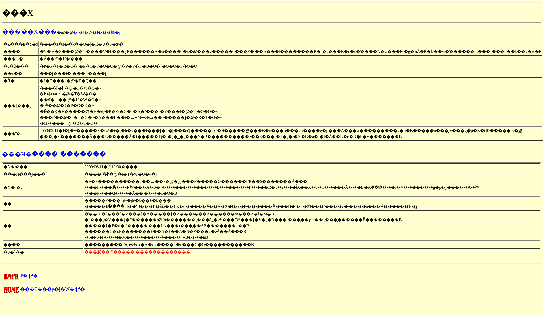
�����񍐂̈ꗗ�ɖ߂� (20, 276)
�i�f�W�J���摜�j (96, 32)
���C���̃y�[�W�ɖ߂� (43, 289)
